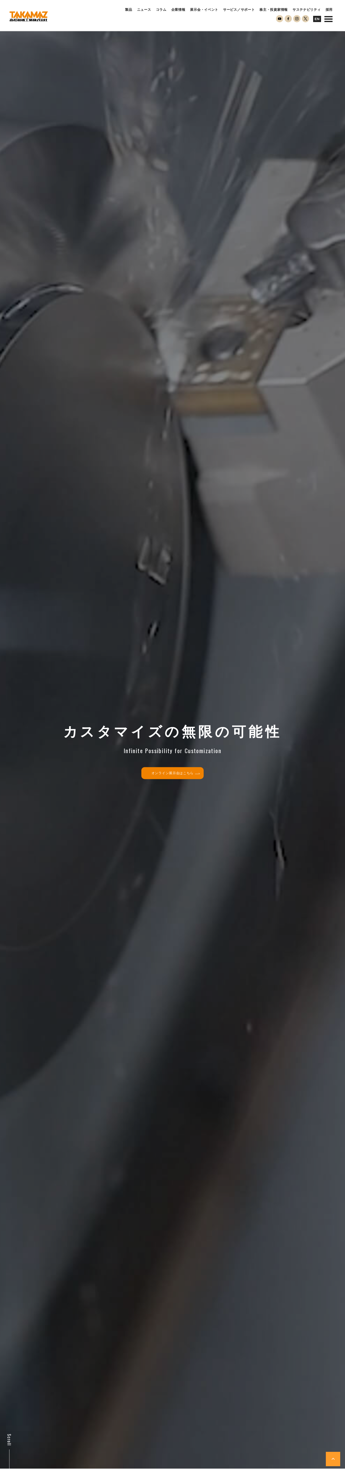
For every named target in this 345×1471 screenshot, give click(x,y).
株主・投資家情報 (273, 10)
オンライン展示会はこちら (175, 773)
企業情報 (178, 10)
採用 (329, 10)
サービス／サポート (239, 10)
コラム (161, 10)
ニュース (144, 10)
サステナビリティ (307, 10)
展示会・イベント (204, 10)
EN (317, 19)
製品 (128, 10)
